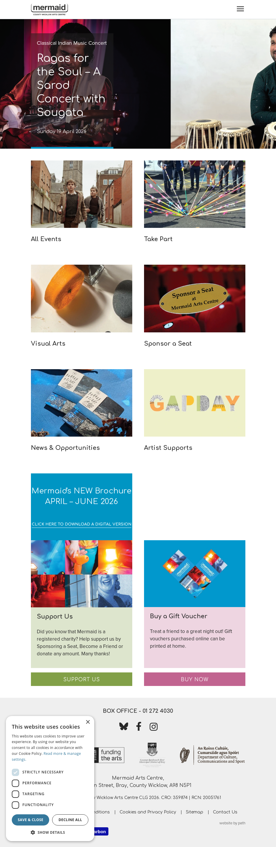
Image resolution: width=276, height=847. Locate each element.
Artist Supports (168, 448)
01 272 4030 (158, 711)
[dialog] (50, 778)
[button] (50, 832)
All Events (46, 239)
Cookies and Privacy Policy (148, 812)
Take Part (158, 239)
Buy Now (195, 679)
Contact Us (225, 812)
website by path (232, 823)
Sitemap (194, 812)
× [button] (87, 722)
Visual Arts (48, 343)
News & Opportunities (65, 448)
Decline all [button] (70, 819)
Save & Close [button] (30, 819)
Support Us (81, 679)
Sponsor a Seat (168, 343)
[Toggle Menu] (240, 9)
